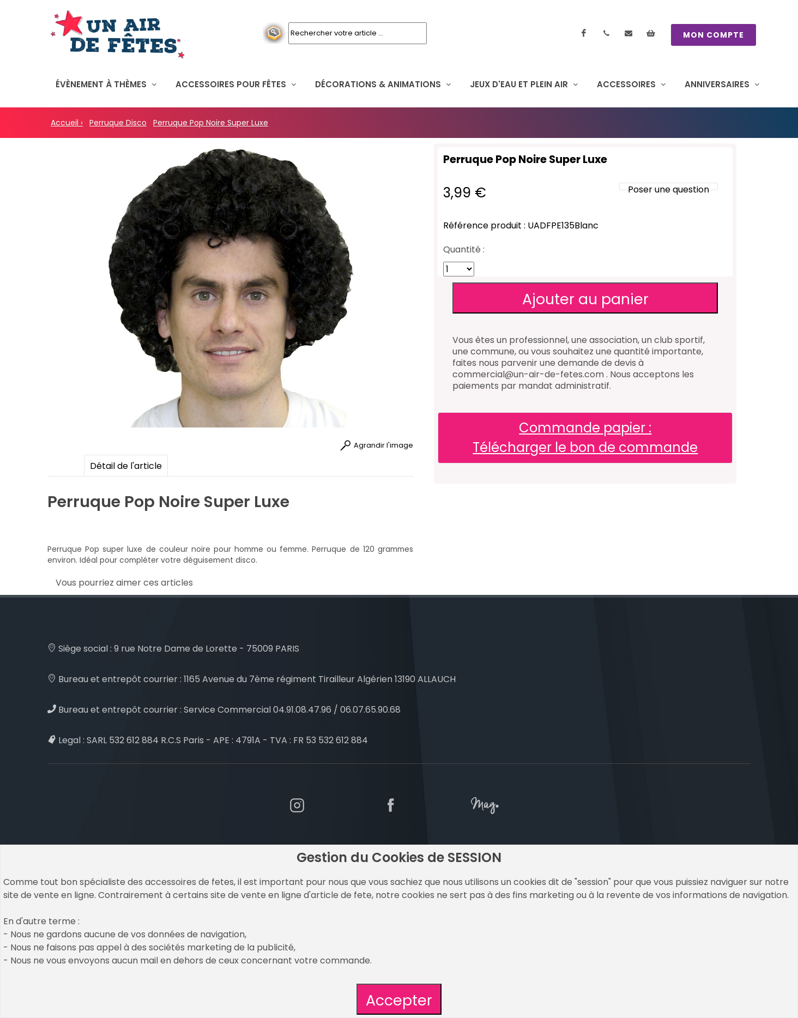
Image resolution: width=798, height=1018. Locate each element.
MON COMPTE (713, 34)
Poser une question (668, 189)
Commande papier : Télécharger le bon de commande (585, 437)
